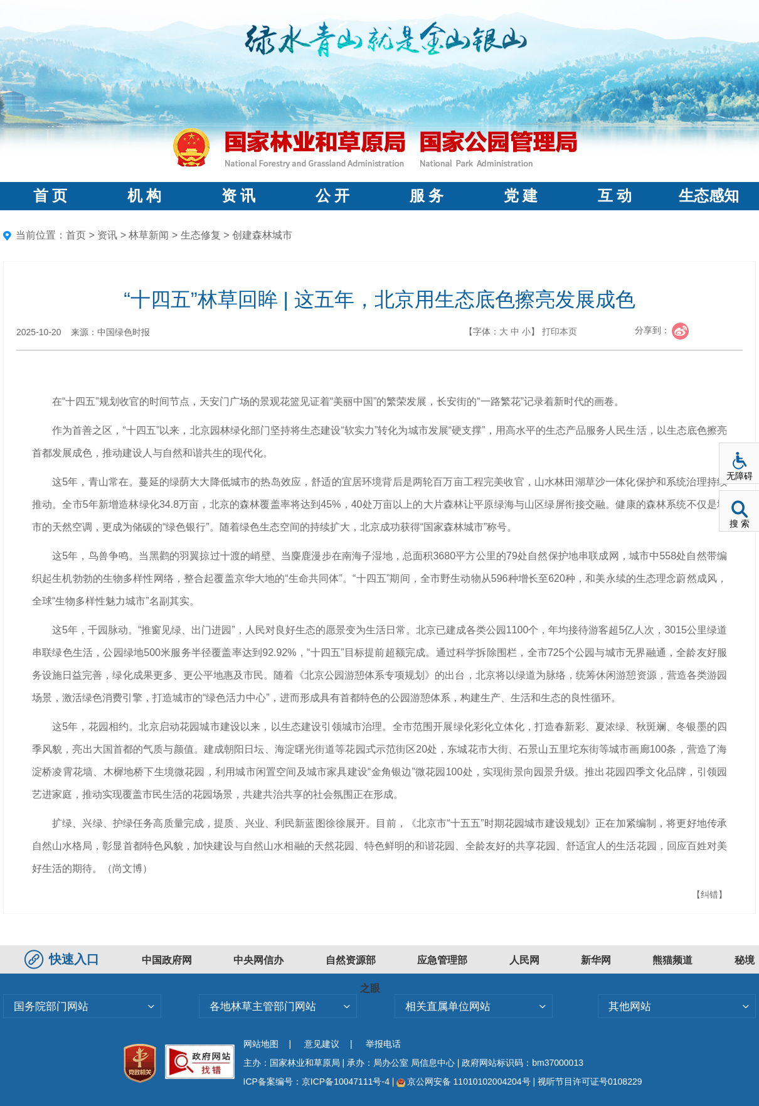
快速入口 (63, 959)
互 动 (615, 196)
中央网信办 (258, 960)
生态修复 (201, 235)
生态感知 (709, 196)
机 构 (144, 196)
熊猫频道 (672, 960)
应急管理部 (442, 960)
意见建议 (321, 1044)
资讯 (107, 235)
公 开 (332, 196)
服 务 (426, 196)
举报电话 (383, 1044)
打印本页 (559, 331)
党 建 (521, 196)
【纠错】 (709, 894)
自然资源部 (351, 960)
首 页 (50, 196)
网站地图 (261, 1044)
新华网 (596, 960)
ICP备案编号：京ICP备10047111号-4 (317, 1081)
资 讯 (238, 196)
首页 (76, 235)
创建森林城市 (262, 235)
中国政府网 (167, 960)
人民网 (524, 960)
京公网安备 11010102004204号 (463, 1081)
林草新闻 (149, 235)
